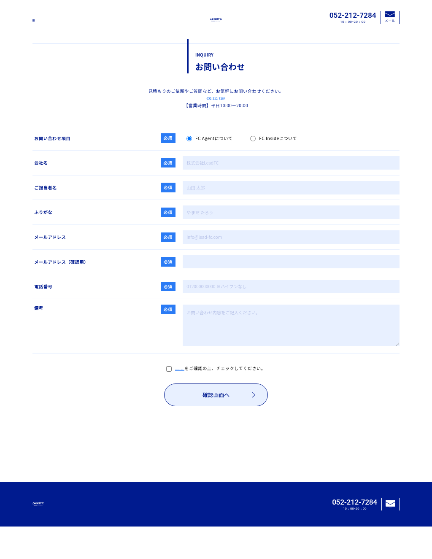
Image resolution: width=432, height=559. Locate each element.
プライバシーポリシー (179, 392)
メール (390, 17)
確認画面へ (228, 421)
